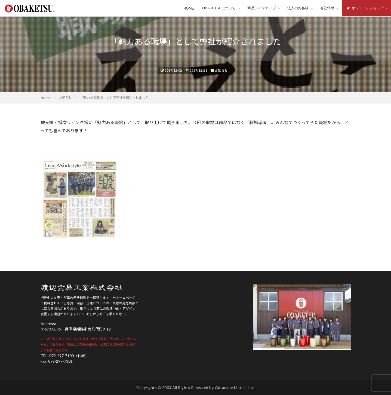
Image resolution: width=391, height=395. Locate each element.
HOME (46, 98)
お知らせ (221, 70)
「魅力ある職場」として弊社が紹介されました (114, 98)
